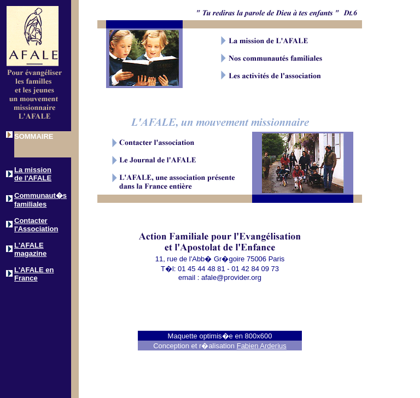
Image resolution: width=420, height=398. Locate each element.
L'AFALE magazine (30, 249)
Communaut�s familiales (40, 199)
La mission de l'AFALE (32, 174)
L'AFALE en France (34, 274)
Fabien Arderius (262, 346)
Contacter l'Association (36, 224)
